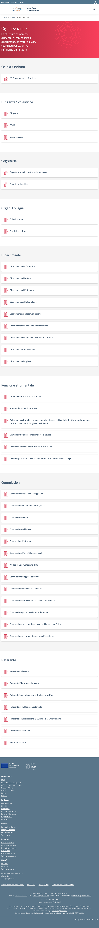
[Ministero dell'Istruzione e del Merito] (13, 2)
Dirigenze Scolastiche (17, 102)
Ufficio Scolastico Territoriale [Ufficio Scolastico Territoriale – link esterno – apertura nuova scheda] (11, 785)
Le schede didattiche (8, 845)
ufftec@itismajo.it (84, 906)
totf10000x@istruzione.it (41, 895)
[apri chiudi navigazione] (3, 9)
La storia (4, 819)
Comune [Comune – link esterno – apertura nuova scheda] (4, 795)
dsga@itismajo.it (62, 906)
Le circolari (5, 866)
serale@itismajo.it (37, 913)
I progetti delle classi (8, 848)
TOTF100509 (79, 913)
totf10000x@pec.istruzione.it (81, 895)
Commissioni (11, 482)
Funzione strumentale (17, 385)
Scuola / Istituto (13, 66)
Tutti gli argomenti (7, 878)
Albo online (5, 876)
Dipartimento (11, 255)
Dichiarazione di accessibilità (63, 884)
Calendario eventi (7, 869)
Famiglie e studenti (8, 829)
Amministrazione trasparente (11, 873)
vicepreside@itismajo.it (26, 906)
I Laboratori (5, 808)
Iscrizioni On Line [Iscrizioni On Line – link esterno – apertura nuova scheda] (7, 790)
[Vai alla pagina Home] (5, 17)
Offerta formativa (7, 842)
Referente (8, 660)
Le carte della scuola (8, 814)
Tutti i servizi (5, 835)
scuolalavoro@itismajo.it (19, 908)
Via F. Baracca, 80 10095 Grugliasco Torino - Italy (52, 893)
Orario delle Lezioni (8, 853)
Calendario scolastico (8, 856)
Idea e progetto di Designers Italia (85, 919)
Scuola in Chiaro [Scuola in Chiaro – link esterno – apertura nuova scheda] (7, 787)
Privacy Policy (44, 884)
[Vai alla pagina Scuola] (12, 17)
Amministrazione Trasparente (12, 884)
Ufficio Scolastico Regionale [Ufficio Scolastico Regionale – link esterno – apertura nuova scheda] (11, 782)
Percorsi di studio (7, 832)
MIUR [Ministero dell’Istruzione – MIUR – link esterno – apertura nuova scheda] (3, 780)
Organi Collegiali (13, 208)
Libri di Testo (5, 850)
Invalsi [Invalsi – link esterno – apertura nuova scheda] (3, 793)
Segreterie (9, 160)
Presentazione (6, 803)
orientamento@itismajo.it (53, 908)
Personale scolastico (8, 827)
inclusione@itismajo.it (85, 908)
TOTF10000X (57, 902)
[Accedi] (96, 2)
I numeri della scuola (8, 811)
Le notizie (4, 863)
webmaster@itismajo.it (59, 911)
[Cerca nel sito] (94, 9)
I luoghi (4, 806)
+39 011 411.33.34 (21, 895)
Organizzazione (6, 816)
